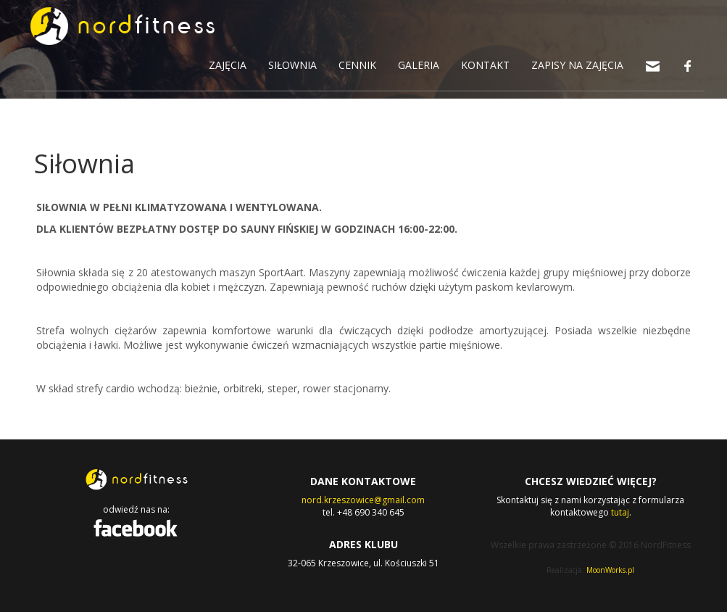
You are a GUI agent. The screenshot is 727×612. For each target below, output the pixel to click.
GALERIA (418, 65)
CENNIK (357, 65)
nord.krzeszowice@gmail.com (363, 500)
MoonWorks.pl (610, 570)
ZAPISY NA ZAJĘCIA (577, 65)
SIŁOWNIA (292, 65)
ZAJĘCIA (227, 65)
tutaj (620, 512)
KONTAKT (485, 65)
